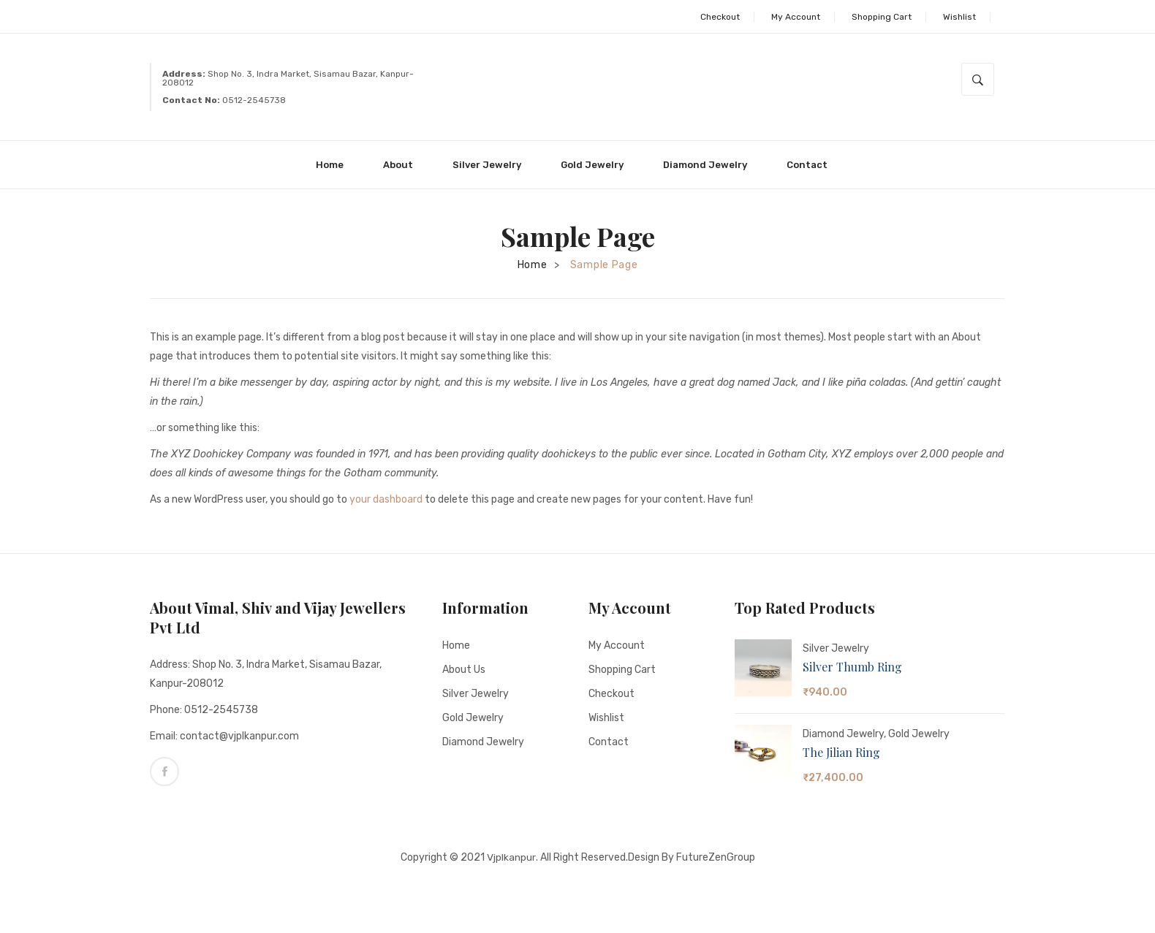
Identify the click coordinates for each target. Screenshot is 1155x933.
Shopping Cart (882, 17)
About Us (463, 669)
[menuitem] (336, 164)
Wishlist (959, 17)
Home (533, 265)
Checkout (720, 17)
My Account (795, 17)
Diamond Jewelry (483, 742)
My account (616, 645)
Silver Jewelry (475, 694)
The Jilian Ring (841, 752)
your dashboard (386, 499)
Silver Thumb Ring (852, 666)
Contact (608, 742)
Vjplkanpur (511, 856)
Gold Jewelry (473, 718)
